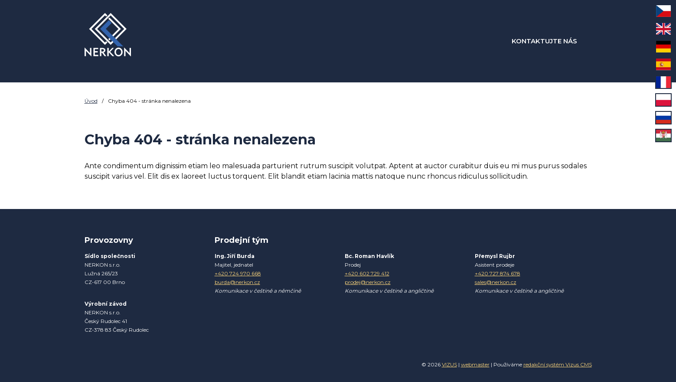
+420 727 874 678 (497, 273)
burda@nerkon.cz (237, 282)
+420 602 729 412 (367, 273)
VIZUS (449, 364)
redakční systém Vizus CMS (557, 364)
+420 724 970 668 (238, 273)
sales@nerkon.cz (495, 282)
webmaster (475, 364)
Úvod (91, 101)
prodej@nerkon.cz (368, 282)
